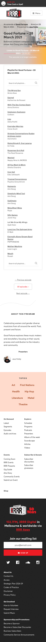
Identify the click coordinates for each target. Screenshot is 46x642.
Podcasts (28, 430)
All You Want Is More (16, 165)
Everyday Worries (15, 126)
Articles (27, 444)
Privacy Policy (10, 595)
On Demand (9, 419)
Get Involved (9, 602)
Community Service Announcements (19, 634)
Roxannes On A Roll (15, 150)
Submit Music (9, 613)
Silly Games (12, 215)
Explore (27, 419)
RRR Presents (9, 466)
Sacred (10, 98)
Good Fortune (22, 24)
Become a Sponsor (12, 623)
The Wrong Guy (14, 90)
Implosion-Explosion (16, 112)
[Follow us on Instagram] (37, 563)
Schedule (28, 423)
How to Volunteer (11, 605)
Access (7, 580)
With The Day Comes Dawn (19, 105)
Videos (27, 447)
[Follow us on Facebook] (17, 563)
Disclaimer (8, 591)
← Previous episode (23, 280)
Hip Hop (29, 391)
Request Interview (11, 609)
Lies (9, 119)
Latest (6, 423)
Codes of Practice (11, 587)
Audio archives (10, 433)
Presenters (28, 433)
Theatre (23, 404)
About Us (8, 572)
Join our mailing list (23, 539)
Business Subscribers (12, 631)
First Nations (27, 385)
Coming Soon (9, 459)
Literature (17, 398)
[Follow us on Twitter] (8, 562)
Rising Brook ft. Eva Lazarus (19, 143)
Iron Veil (11, 172)
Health (16, 391)
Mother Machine (14, 246)
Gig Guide (8, 469)
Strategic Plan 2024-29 (13, 583)
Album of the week (32, 437)
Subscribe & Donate (33, 455)
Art (13, 385)
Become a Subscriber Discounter (17, 627)
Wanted (10, 158)
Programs (28, 426)
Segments (8, 426)
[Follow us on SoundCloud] (27, 562)
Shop (6, 491)
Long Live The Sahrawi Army (19, 229)
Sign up (23, 553)
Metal (31, 398)
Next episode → (23, 293)
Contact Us (8, 576)
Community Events (12, 476)
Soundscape (29, 440)
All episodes (23, 286)
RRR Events (8, 462)
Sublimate (11, 201)
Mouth (10, 253)
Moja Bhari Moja (14, 208)
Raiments (11, 186)
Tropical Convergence (17, 179)
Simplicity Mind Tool (16, 193)
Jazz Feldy (33, 27)
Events (7, 455)
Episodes (7, 430)
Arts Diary (8, 473)
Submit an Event (11, 480)
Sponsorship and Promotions (16, 619)
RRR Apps (23, 529)
